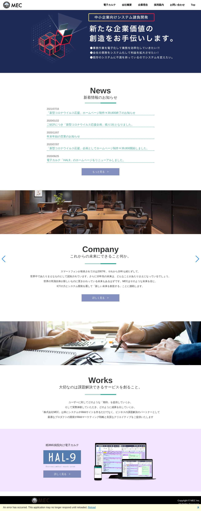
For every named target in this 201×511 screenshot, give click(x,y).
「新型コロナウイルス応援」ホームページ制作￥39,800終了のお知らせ (91, 113)
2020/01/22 (54, 121)
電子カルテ (109, 5)
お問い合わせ (177, 5)
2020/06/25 (54, 157)
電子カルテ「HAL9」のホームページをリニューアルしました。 (86, 161)
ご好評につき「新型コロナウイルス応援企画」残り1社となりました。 (90, 125)
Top (193, 5)
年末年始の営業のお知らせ (63, 137)
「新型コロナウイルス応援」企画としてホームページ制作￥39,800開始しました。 (98, 149)
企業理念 (143, 5)
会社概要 (127, 5)
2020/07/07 (54, 145)
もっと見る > (100, 172)
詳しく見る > (100, 299)
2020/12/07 (54, 133)
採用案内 (159, 5)
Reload (92, 507)
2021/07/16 (54, 110)
